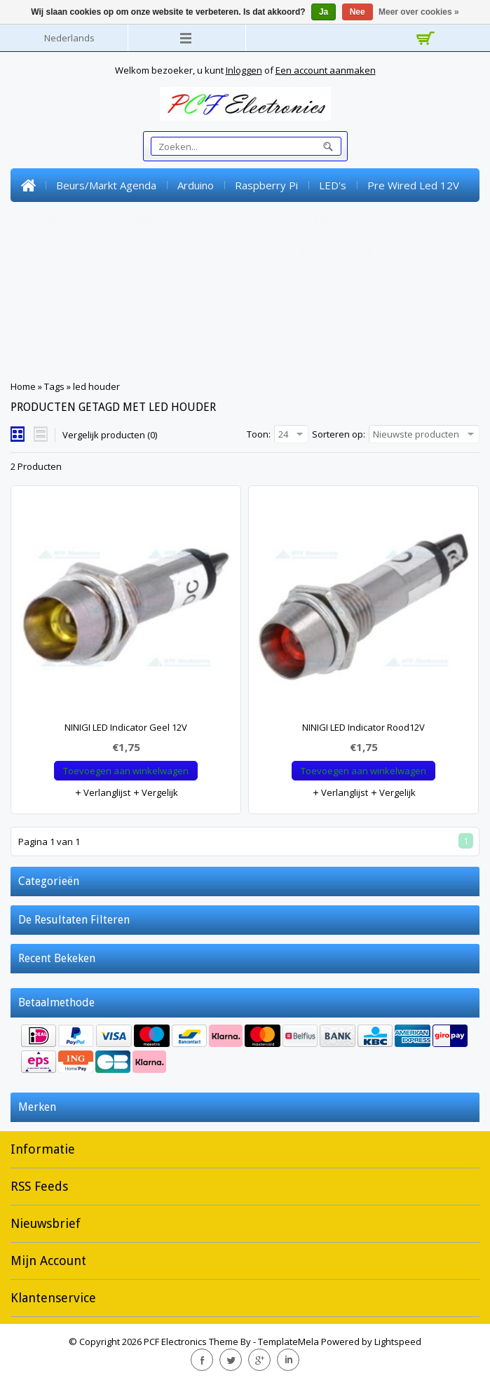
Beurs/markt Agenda (106, 185)
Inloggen (244, 70)
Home (28, 185)
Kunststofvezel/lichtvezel (148, 286)
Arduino (195, 185)
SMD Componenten (239, 252)
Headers (42, 286)
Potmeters (410, 252)
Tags (54, 386)
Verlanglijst (102, 792)
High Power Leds (357, 219)
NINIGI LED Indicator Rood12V (363, 727)
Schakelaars (335, 252)
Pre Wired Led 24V (67, 219)
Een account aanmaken (325, 70)
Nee (357, 12)
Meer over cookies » (419, 12)
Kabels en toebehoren (391, 286)
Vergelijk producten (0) (109, 434)
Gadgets (42, 353)
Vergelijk (155, 792)
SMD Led (155, 219)
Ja (323, 12)
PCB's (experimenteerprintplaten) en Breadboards (143, 320)
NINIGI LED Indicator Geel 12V (125, 727)
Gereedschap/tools (407, 320)
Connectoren (52, 252)
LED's (332, 185)
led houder (96, 386)
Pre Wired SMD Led (246, 219)
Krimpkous (312, 320)
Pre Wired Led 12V (413, 185)
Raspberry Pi (266, 185)
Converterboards (273, 286)
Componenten (138, 252)
